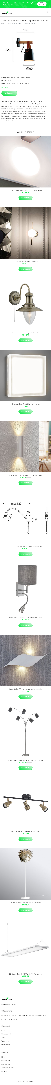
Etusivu (3, 23)
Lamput (3, 1030)
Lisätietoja (9, 93)
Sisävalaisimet (14, 78)
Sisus (3, 1037)
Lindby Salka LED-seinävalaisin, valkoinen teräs (25, 689)
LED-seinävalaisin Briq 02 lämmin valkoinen (25, 404)
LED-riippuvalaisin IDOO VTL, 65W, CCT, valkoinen (25, 974)
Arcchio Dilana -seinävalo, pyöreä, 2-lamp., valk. (25, 475)
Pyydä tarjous (41, 3)
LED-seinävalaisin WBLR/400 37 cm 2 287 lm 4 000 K (25, 190)
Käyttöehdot (5, 1064)
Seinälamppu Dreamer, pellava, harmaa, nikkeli (25, 618)
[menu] (48, 12)
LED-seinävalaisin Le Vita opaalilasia (25, 262)
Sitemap (4, 1071)
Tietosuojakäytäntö (7, 1068)
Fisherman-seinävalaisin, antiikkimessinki (26, 333)
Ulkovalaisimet (6, 1044)
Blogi (3, 1057)
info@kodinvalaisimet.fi (9, 1019)
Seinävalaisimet (25, 78)
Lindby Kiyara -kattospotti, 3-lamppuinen (25, 831)
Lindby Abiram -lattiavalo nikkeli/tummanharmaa (25, 760)
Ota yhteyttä (5, 1060)
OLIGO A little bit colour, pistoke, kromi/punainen (25, 547)
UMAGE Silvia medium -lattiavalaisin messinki (25, 903)
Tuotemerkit (5, 1041)
